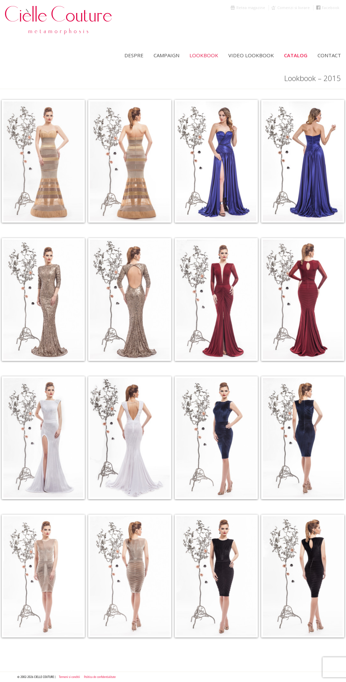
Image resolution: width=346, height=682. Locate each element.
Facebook (330, 7)
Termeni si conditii (69, 677)
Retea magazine (250, 7)
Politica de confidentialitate (100, 677)
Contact (329, 55)
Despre (133, 55)
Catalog (295, 55)
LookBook (203, 55)
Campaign (166, 55)
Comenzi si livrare (293, 7)
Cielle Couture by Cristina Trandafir (65, 20)
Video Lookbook (251, 55)
